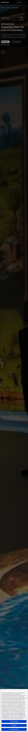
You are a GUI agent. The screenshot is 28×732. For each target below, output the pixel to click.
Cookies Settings (14, 721)
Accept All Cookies (14, 729)
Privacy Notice (5, 716)
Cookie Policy (20, 714)
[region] (14, 710)
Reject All (14, 725)
